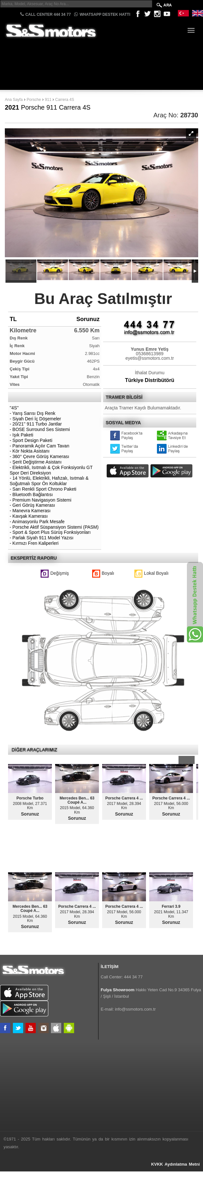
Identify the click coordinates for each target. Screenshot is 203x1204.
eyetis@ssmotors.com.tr (149, 358)
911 (48, 99)
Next (191, 760)
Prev (183, 760)
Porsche (34, 99)
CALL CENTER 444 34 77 (45, 14)
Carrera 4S (64, 99)
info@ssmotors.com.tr (135, 1009)
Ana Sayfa (14, 99)
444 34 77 (133, 976)
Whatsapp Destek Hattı (102, 14)
